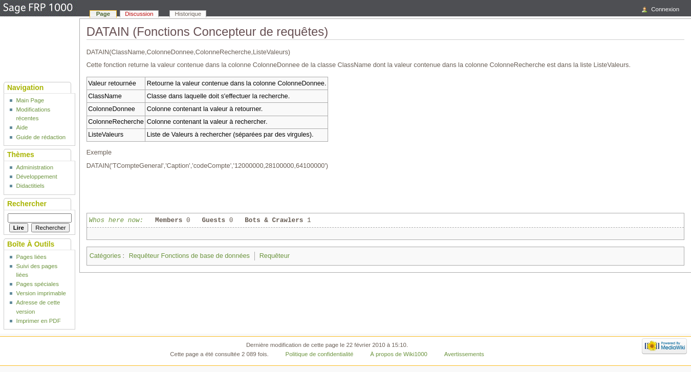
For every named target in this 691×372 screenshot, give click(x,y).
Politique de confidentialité (320, 354)
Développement (36, 176)
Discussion (139, 14)
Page (103, 14)
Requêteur (275, 255)
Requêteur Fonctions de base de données (189, 255)
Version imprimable (41, 293)
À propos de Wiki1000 (398, 354)
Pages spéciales (37, 284)
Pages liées (31, 257)
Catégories (105, 255)
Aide (22, 127)
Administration (34, 167)
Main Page (30, 100)
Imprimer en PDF (38, 321)
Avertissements (464, 354)
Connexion (665, 9)
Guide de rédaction (41, 137)
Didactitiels (30, 186)
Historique (188, 14)
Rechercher (27, 204)
